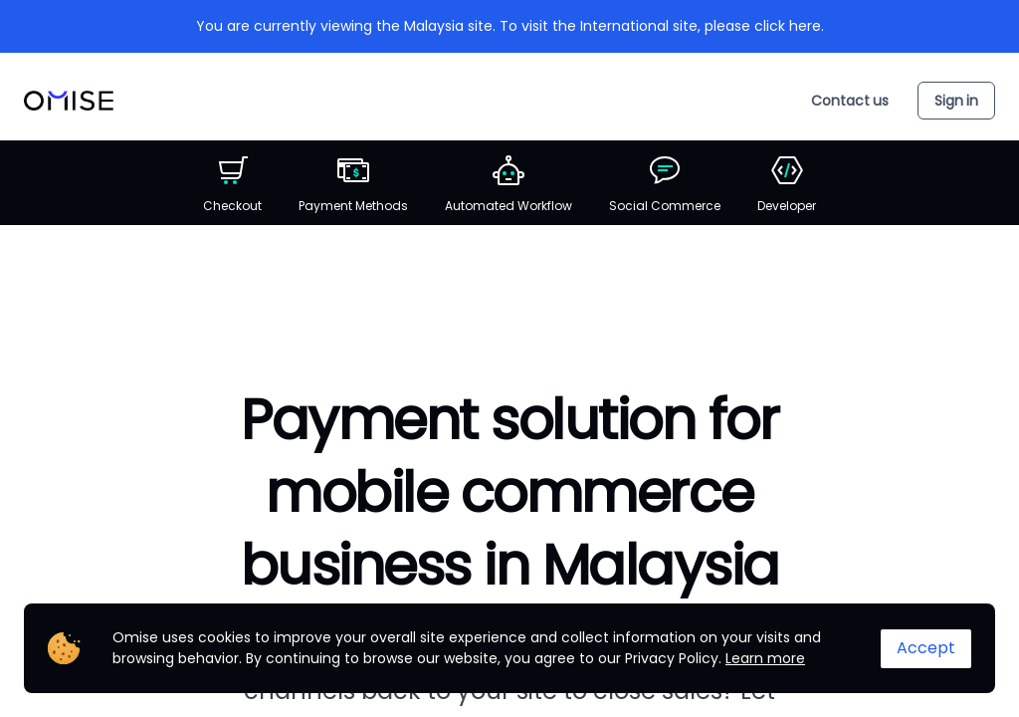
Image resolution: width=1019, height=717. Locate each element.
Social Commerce (664, 184)
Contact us (850, 101)
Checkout (232, 184)
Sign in (956, 101)
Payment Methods (353, 184)
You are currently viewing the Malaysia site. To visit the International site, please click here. (510, 26)
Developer (786, 184)
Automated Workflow (508, 184)
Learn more (765, 658)
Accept (926, 647)
